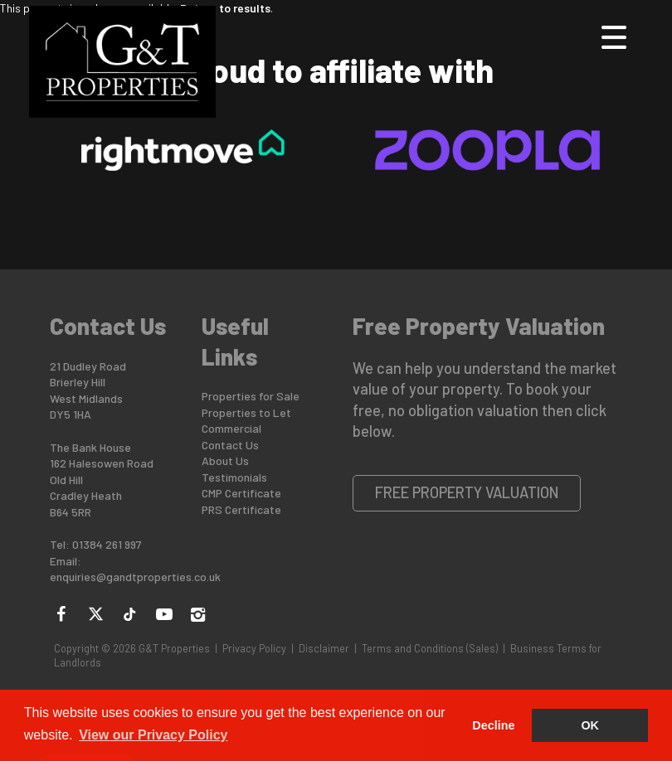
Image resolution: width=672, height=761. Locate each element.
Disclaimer (324, 648)
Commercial (231, 428)
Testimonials (234, 477)
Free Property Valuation (467, 492)
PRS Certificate (241, 509)
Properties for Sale (250, 396)
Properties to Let (246, 412)
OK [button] (590, 725)
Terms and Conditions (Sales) (430, 648)
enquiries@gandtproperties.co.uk (135, 577)
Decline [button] (493, 725)
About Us (225, 460)
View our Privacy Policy (153, 735)
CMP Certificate (241, 493)
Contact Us (230, 445)
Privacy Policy (254, 648)
